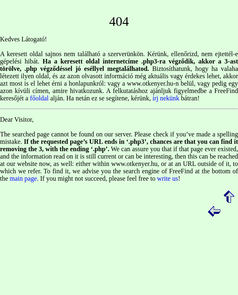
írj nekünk (166, 98)
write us (167, 178)
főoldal (39, 98)
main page (23, 178)
